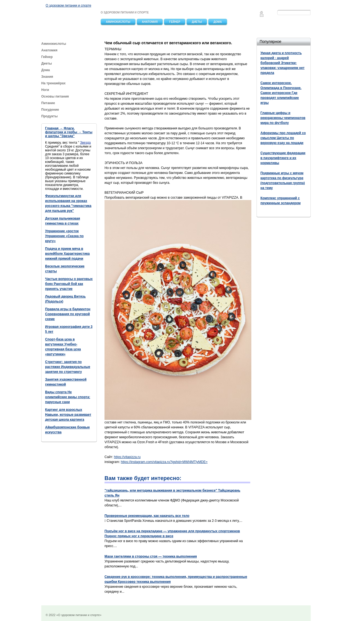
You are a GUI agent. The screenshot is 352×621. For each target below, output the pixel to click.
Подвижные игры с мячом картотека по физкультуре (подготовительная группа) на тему (282, 180)
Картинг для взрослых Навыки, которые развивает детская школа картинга (68, 415)
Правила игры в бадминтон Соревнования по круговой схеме (67, 314)
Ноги (45, 90)
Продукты (50, 116)
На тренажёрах (53, 83)
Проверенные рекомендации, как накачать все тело (147, 516)
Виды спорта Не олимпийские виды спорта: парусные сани (67, 397)
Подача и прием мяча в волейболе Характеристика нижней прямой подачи (67, 253)
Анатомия (150, 21)
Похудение (50, 110)
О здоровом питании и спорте (68, 5)
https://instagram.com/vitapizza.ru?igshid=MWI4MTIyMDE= (164, 462)
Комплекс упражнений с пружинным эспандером (280, 200)
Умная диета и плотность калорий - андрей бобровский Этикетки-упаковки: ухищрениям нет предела (282, 63)
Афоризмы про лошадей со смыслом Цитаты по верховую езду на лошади (283, 138)
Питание (48, 103)
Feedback (262, 15)
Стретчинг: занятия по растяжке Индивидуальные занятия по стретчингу (67, 367)
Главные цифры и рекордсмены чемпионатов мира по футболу (282, 118)
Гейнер (174, 21)
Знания (47, 77)
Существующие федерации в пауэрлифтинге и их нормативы (282, 158)
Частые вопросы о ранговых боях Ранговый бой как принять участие (69, 284)
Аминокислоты (118, 21)
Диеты (197, 21)
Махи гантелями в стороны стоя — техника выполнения (151, 556)
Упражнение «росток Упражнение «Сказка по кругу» (64, 236)
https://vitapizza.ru (127, 457)
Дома (217, 21)
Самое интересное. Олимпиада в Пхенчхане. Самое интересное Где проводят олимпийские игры (280, 93)
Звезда (85, 143)
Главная (261, 12)
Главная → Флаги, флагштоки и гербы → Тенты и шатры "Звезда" (68, 132)
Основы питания (55, 96)
